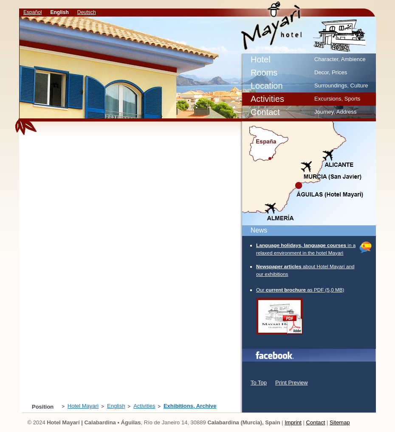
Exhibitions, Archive (322, 25)
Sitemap (340, 422)
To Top (259, 382)
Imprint (293, 422)
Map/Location (308, 173)
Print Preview (291, 382)
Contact (315, 422)
